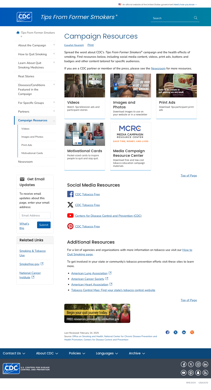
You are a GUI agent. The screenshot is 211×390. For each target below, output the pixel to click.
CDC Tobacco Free (87, 194)
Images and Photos (32, 136)
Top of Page (189, 176)
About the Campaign (32, 45)
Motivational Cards (32, 153)
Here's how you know (185, 4)
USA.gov (203, 382)
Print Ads (26, 145)
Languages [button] (107, 353)
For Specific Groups (31, 103)
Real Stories (26, 76)
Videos (25, 128)
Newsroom (158, 68)
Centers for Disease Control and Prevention (106, 339)
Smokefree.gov (31, 264)
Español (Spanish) (74, 45)
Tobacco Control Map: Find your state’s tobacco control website (113, 290)
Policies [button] (77, 353)
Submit (43, 225)
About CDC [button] (47, 353)
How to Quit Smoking (32, 54)
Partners (23, 112)
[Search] (171, 18)
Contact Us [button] (14, 353)
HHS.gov (191, 382)
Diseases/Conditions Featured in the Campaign (31, 89)
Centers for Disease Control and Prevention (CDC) (108, 216)
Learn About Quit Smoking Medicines (31, 65)
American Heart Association (92, 284)
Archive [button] (137, 353)
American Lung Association (91, 273)
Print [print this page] (91, 45)
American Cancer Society (90, 279)
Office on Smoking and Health (87, 336)
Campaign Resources (32, 120)
